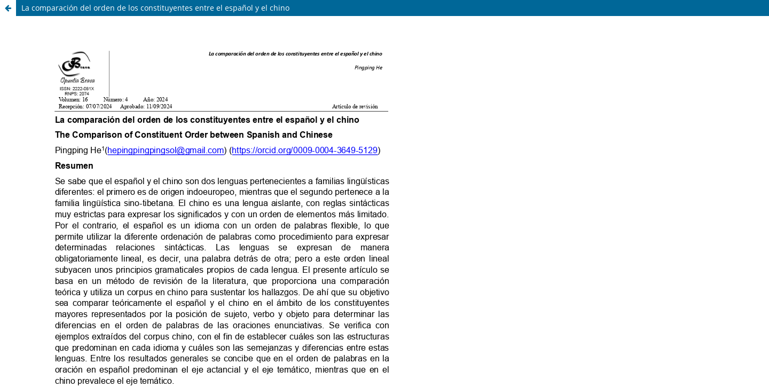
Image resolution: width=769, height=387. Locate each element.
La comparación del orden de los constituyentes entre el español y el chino (155, 8)
